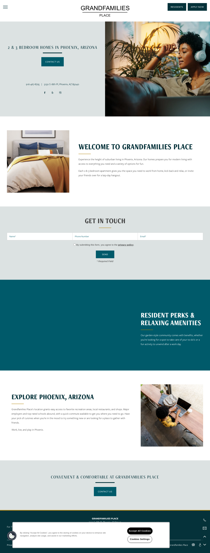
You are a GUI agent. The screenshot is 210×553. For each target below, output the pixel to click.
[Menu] (5, 7)
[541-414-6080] (204, 520)
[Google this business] (60, 93)
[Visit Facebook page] (45, 93)
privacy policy (125, 244)
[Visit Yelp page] (52, 93)
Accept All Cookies (140, 531)
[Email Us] (204, 528)
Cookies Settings (140, 539)
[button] (197, 7)
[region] (91, 535)
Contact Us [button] (52, 61)
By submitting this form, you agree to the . (105, 244)
